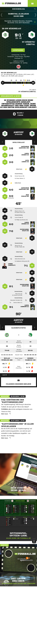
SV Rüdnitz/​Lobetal (28, 43)
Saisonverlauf (34, 327)
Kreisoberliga (23, 9)
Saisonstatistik (18, 328)
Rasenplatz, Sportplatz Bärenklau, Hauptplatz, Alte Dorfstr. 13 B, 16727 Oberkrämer (20, 21)
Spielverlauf (19, 142)
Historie (2, 327)
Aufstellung (35, 142)
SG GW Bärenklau (11, 28)
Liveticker (18, 50)
